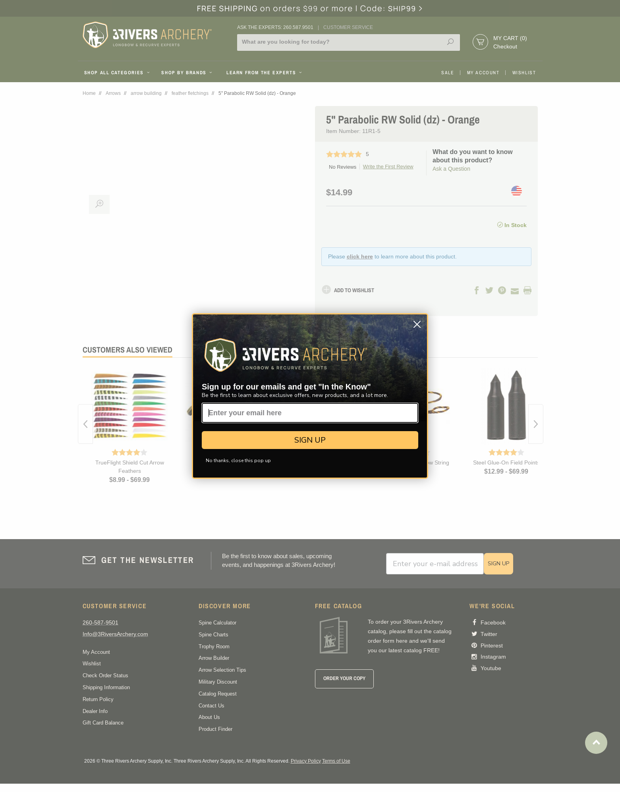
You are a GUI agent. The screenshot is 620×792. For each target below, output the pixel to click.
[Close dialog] (417, 324)
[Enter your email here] (310, 413)
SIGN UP (310, 440)
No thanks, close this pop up (238, 460)
